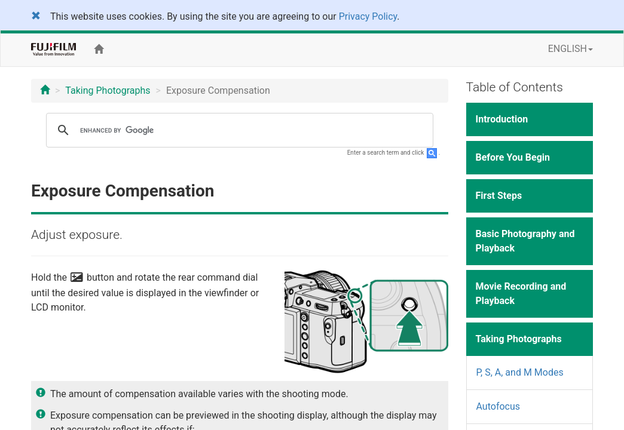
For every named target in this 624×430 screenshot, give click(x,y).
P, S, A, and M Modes (520, 372)
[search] (238, 130)
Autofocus (498, 406)
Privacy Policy (368, 16)
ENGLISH (570, 48)
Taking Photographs (107, 90)
